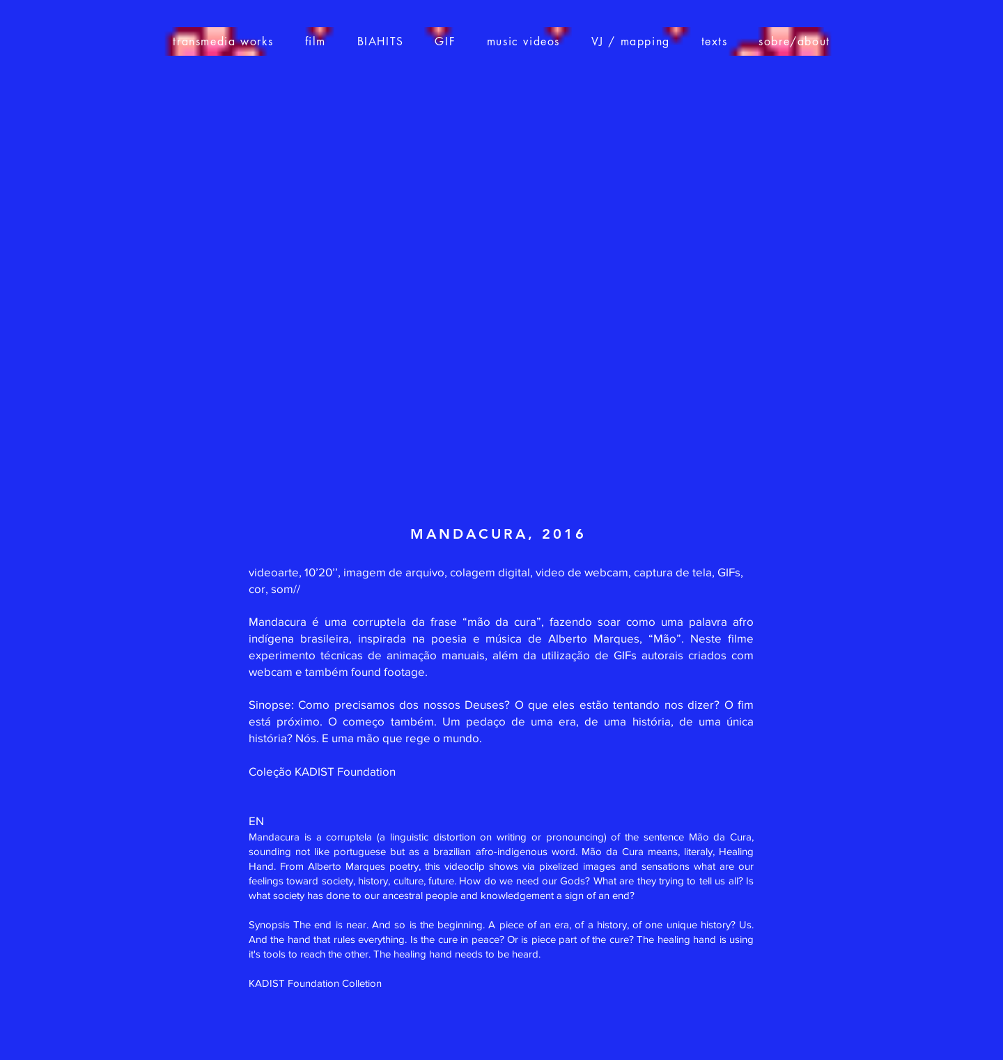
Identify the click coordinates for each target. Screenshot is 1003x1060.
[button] (315, 41)
